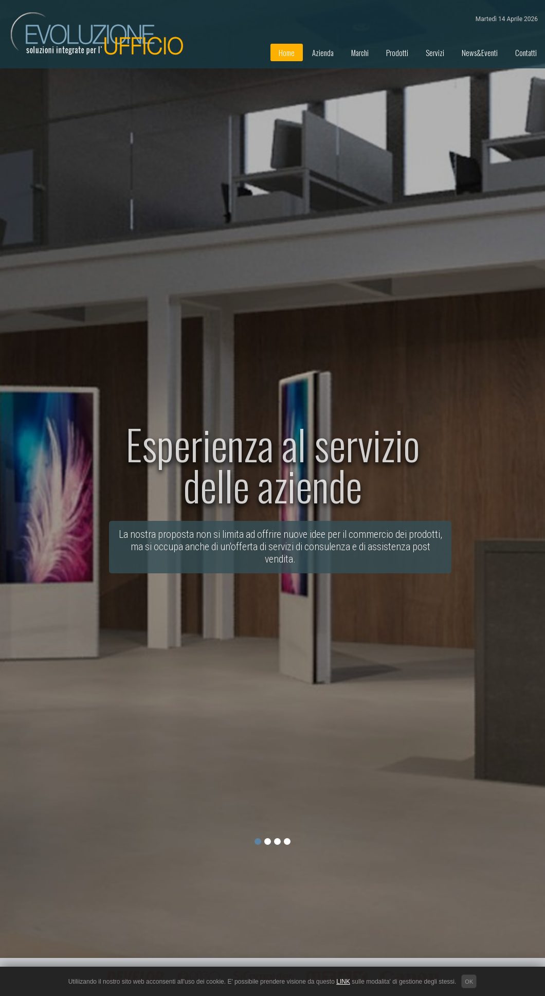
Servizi (435, 52)
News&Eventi (480, 52)
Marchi (360, 52)
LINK (343, 981)
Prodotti (397, 52)
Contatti (526, 52)
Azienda (323, 52)
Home (287, 52)
